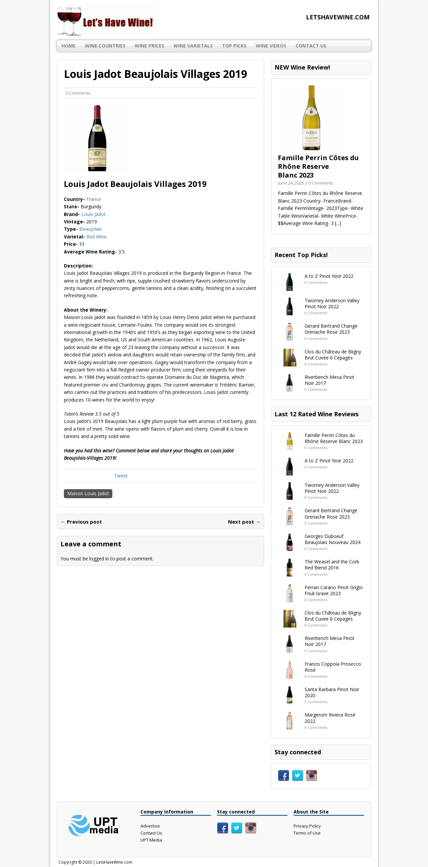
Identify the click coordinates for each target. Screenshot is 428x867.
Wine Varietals (193, 45)
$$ (82, 244)
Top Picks (234, 45)
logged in (99, 558)
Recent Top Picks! (301, 255)
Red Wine (96, 236)
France (93, 199)
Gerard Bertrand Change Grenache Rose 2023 (331, 329)
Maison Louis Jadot (88, 493)
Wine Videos (271, 45)
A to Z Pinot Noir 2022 (329, 276)
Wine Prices (149, 45)
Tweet (121, 475)
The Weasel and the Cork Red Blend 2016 (332, 564)
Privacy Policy (307, 826)
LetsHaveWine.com (114, 862)
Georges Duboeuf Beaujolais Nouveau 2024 (332, 539)
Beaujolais (90, 229)
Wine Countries (105, 45)
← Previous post (81, 521)
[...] (338, 223)
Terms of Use (307, 833)
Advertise (150, 826)
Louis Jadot (93, 214)
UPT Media (151, 840)
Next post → (244, 521)
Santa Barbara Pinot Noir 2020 (332, 692)
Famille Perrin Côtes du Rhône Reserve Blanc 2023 (318, 166)
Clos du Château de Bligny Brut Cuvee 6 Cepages (333, 354)
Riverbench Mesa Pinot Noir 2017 (329, 380)
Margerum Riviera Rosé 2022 (330, 718)
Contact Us (311, 45)
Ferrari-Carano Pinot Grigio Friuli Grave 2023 (334, 590)
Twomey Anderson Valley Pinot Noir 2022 (332, 303)
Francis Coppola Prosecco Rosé (333, 667)
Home (69, 45)
